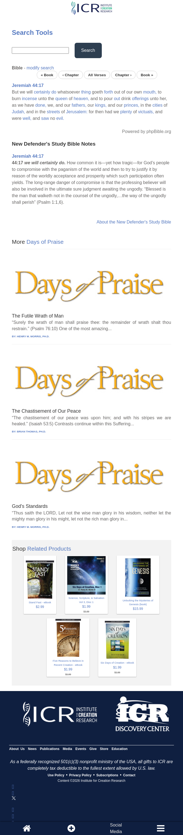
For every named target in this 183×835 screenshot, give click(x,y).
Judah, (18, 111)
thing (86, 92)
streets (53, 111)
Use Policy (56, 775)
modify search (40, 68)
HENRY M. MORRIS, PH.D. (33, 336)
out (117, 98)
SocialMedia (116, 828)
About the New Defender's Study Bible (134, 222)
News (32, 749)
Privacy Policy (80, 775)
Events (80, 749)
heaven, (81, 98)
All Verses (97, 75)
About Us (17, 749)
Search (88, 50)
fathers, (79, 105)
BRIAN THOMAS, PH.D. (31, 431)
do (53, 92)
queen (61, 98)
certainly (42, 92)
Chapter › (123, 75)
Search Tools (32, 32)
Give (93, 749)
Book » (147, 75)
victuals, (146, 111)
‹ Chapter (71, 75)
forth (108, 92)
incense (29, 98)
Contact (129, 775)
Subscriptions (107, 775)
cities (157, 105)
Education (120, 749)
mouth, (150, 92)
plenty (126, 111)
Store (104, 749)
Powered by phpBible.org (146, 131)
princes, (131, 105)
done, (40, 105)
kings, (101, 105)
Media (67, 749)
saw (45, 118)
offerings (140, 98)
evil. (60, 118)
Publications (49, 749)
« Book (47, 75)
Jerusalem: (77, 111)
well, (26, 118)
